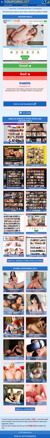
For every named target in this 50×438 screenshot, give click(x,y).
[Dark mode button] (48, 2)
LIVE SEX (25, 5)
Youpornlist (12, 8)
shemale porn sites (25, 8)
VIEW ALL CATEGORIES (25, 409)
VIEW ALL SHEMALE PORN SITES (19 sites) (25, 261)
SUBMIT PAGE (32, 426)
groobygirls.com (25, 86)
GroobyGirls (38, 8)
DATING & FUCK (42, 5)
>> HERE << (34, 419)
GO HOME (25, 112)
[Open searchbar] (44, 2)
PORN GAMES (8, 5)
